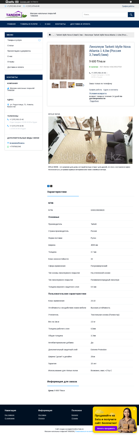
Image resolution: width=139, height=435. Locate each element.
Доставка (42, 415)
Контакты (60, 24)
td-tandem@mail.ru (17, 143)
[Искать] (131, 14)
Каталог (75, 415)
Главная (11, 24)
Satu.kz (81, 429)
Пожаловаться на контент (84, 431)
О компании (9, 418)
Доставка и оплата (80, 24)
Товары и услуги (28, 24)
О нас (48, 24)
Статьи (10, 45)
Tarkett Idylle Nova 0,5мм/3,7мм (69, 35)
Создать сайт (25, 2)
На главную (9, 415)
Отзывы (10, 62)
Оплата (41, 418)
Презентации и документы (19, 51)
